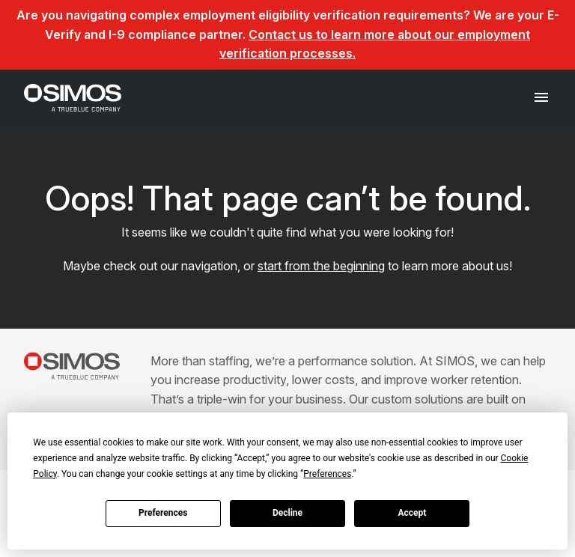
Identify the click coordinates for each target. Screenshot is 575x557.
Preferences (163, 513)
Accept (412, 513)
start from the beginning (321, 265)
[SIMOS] (72, 98)
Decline (287, 513)
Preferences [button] (327, 474)
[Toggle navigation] (541, 97)
